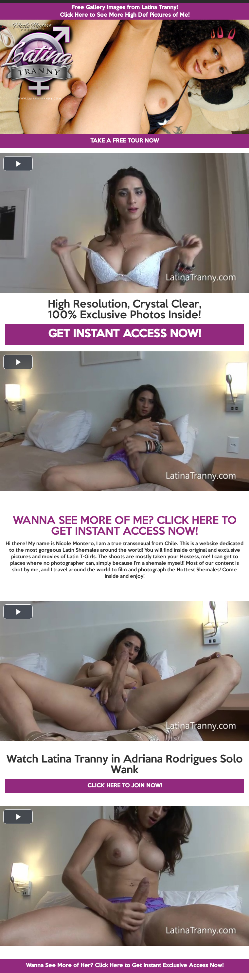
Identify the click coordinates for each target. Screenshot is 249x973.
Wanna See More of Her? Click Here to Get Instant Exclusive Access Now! (124, 965)
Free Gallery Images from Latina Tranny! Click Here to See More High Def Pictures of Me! (124, 11)
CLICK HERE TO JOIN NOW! (124, 785)
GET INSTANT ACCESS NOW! (124, 334)
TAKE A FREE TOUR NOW (124, 141)
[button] (18, 163)
